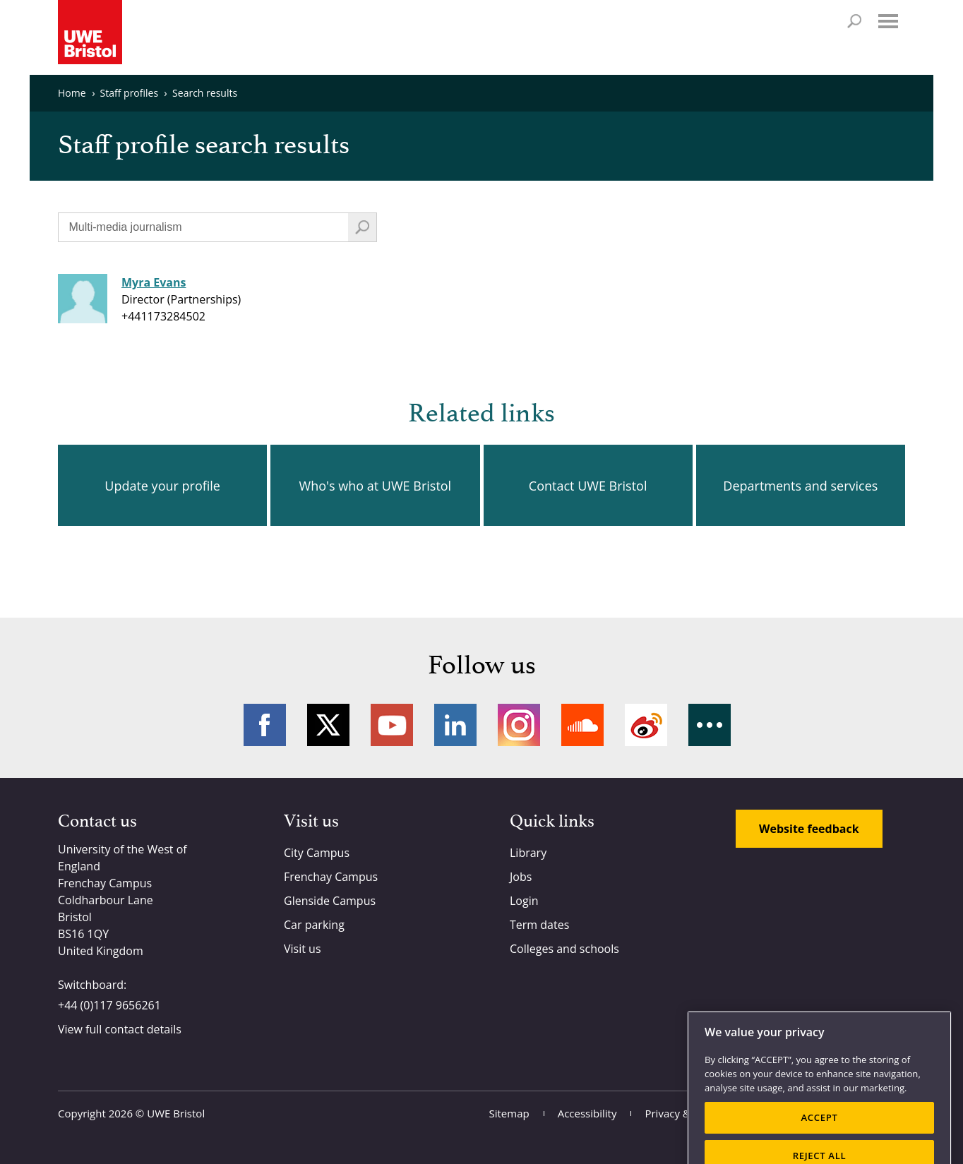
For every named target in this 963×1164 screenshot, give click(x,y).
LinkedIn (455, 725)
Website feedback (809, 828)
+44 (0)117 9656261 (109, 1005)
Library (528, 852)
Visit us (302, 948)
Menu (888, 21)
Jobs (521, 876)
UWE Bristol (176, 1113)
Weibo (646, 725)
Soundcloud (582, 725)
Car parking (314, 924)
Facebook (265, 725)
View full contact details (119, 1029)
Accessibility (587, 1113)
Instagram (519, 725)
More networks (709, 725)
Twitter (328, 725)
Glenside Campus (330, 900)
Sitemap (509, 1113)
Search (854, 21)
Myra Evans (153, 282)
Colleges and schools (564, 948)
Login (524, 900)
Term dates (539, 924)
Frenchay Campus (331, 876)
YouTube (392, 725)
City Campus (316, 852)
